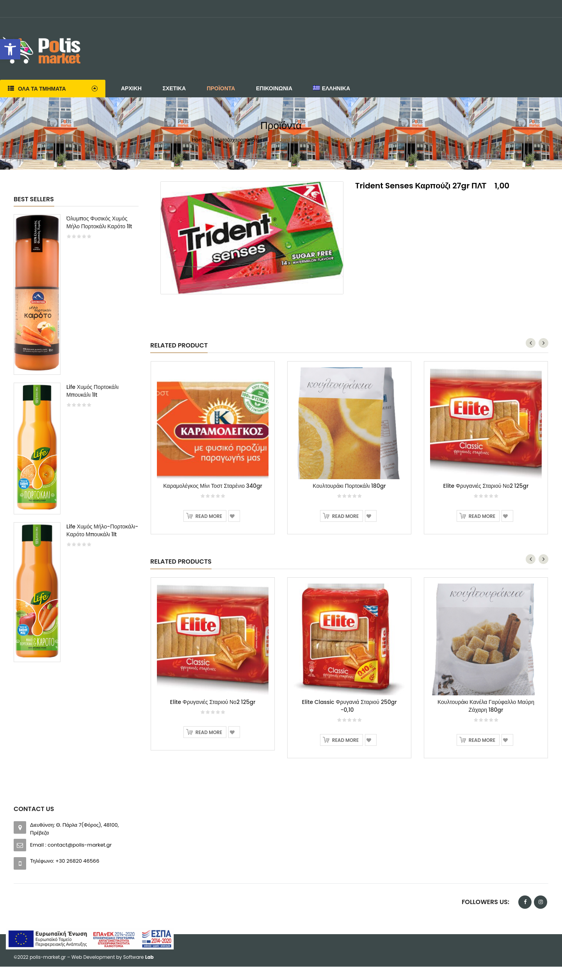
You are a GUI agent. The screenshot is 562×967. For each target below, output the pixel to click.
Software (138, 957)
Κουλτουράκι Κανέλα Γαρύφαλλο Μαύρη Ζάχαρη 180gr (486, 707)
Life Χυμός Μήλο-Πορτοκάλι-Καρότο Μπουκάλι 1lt (102, 530)
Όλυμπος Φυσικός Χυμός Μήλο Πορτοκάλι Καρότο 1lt (99, 222)
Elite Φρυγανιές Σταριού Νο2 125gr (486, 487)
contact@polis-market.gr (80, 845)
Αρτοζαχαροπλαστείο (239, 139)
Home (199, 139)
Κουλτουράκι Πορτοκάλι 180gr (349, 487)
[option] (76, 442)
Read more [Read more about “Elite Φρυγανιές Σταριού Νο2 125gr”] (482, 517)
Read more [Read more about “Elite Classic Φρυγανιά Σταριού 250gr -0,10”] (345, 741)
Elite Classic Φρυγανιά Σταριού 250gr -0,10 (349, 707)
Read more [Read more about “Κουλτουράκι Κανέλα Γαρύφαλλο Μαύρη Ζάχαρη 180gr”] (482, 741)
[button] (10, 49)
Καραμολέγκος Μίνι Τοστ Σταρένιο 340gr (212, 487)
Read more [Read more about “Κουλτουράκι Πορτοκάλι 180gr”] (345, 517)
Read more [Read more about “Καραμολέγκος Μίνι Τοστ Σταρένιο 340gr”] (209, 517)
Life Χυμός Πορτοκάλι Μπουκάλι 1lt (92, 391)
